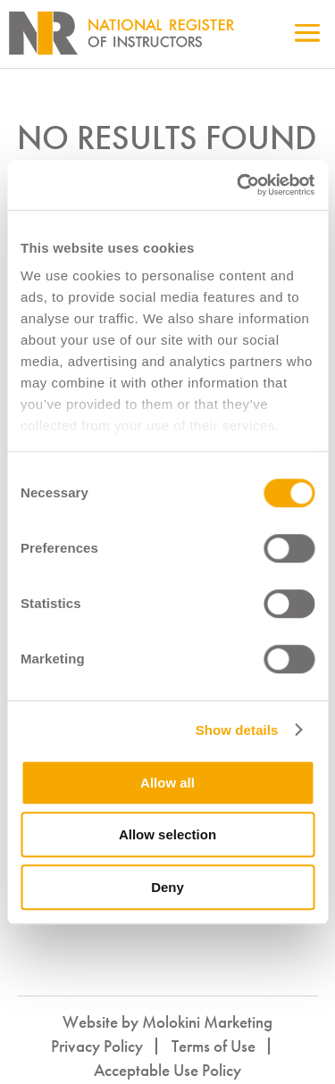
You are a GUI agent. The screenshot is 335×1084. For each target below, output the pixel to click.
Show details (237, 730)
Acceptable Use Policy (167, 1070)
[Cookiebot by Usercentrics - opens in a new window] (238, 184)
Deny (167, 887)
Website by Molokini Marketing (167, 1022)
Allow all (167, 782)
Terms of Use (213, 1046)
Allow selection (167, 834)
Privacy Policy (97, 1046)
